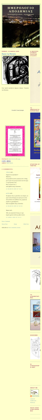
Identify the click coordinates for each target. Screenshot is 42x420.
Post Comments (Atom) (14, 227)
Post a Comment (6, 221)
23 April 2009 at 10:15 (13, 217)
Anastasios (35, 396)
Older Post (26, 224)
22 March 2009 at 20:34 (14, 206)
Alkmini (8, 172)
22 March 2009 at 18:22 (14, 189)
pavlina (8, 193)
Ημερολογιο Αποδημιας (21, 9)
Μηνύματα (10, 163)
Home (15, 224)
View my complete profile (33, 400)
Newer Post (4, 224)
